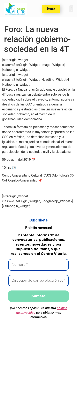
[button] (15, 9)
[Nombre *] (38, 264)
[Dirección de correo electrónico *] (38, 280)
